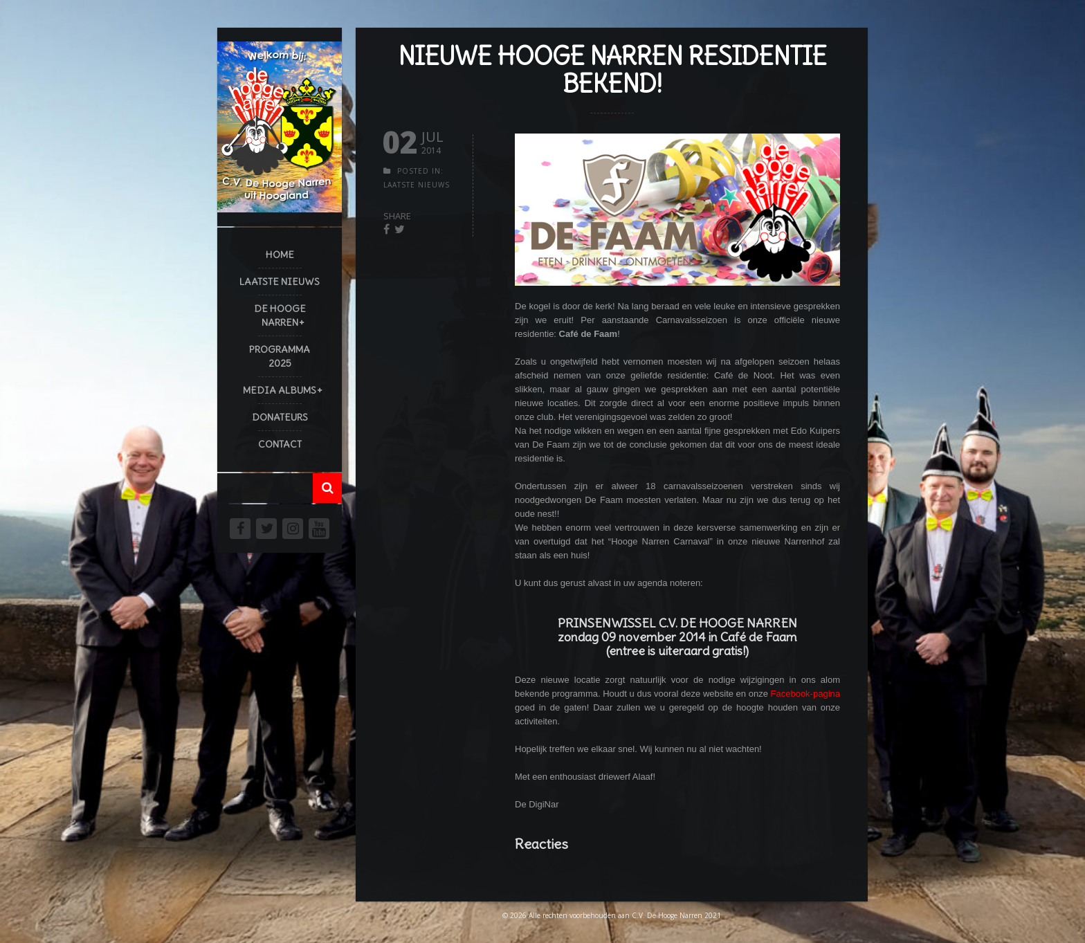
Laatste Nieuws (279, 281)
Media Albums (279, 390)
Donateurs (280, 417)
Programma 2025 (279, 356)
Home (280, 254)
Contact (280, 444)
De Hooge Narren (280, 315)
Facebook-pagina (805, 693)
